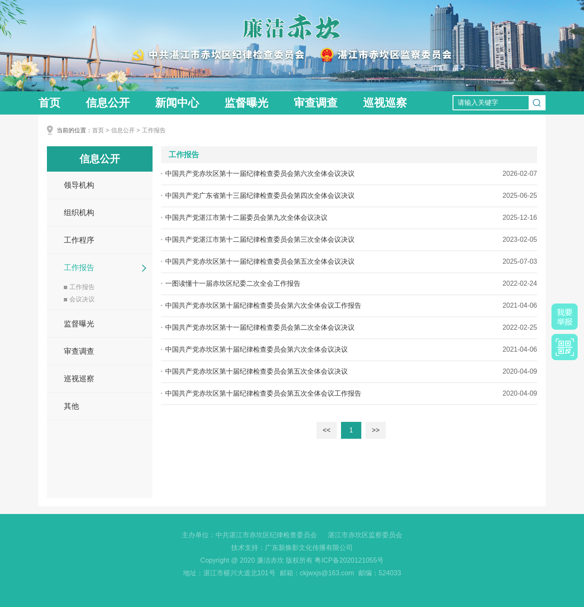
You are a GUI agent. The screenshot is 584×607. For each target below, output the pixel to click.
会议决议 (79, 299)
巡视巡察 (385, 102)
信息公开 (108, 102)
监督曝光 (246, 102)
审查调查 (316, 102)
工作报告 (154, 130)
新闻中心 (177, 102)
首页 (49, 102)
